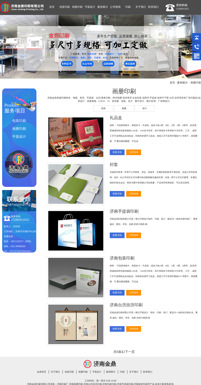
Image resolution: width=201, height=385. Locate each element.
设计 (144, 108)
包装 (103, 108)
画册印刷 (195, 82)
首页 (172, 82)
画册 (124, 108)
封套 (114, 164)
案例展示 (182, 82)
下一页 (130, 352)
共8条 (117, 352)
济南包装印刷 (122, 258)
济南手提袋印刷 (124, 211)
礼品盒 (116, 117)
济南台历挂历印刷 (126, 305)
